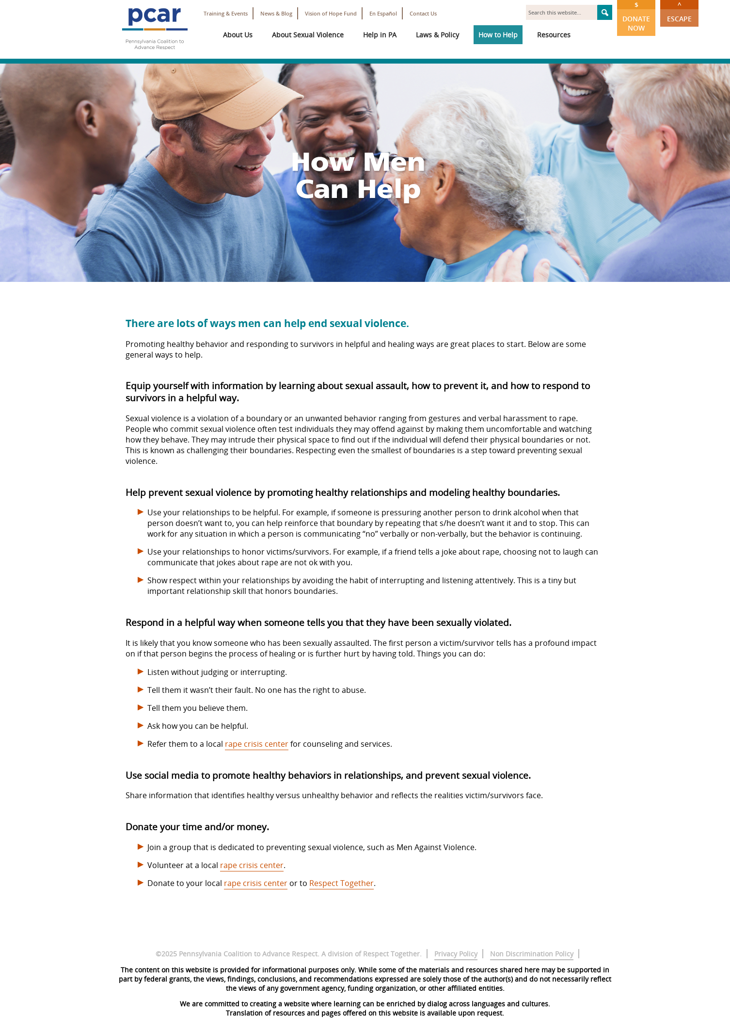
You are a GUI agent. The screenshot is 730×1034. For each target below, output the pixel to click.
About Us (238, 34)
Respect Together (341, 883)
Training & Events (226, 13)
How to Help (498, 34)
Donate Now (636, 16)
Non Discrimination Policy (531, 953)
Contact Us (423, 13)
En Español (383, 13)
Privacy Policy (455, 953)
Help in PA (380, 34)
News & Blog (276, 13)
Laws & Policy (437, 34)
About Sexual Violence (308, 34)
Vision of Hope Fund (331, 13)
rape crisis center (256, 744)
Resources (554, 34)
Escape (679, 11)
